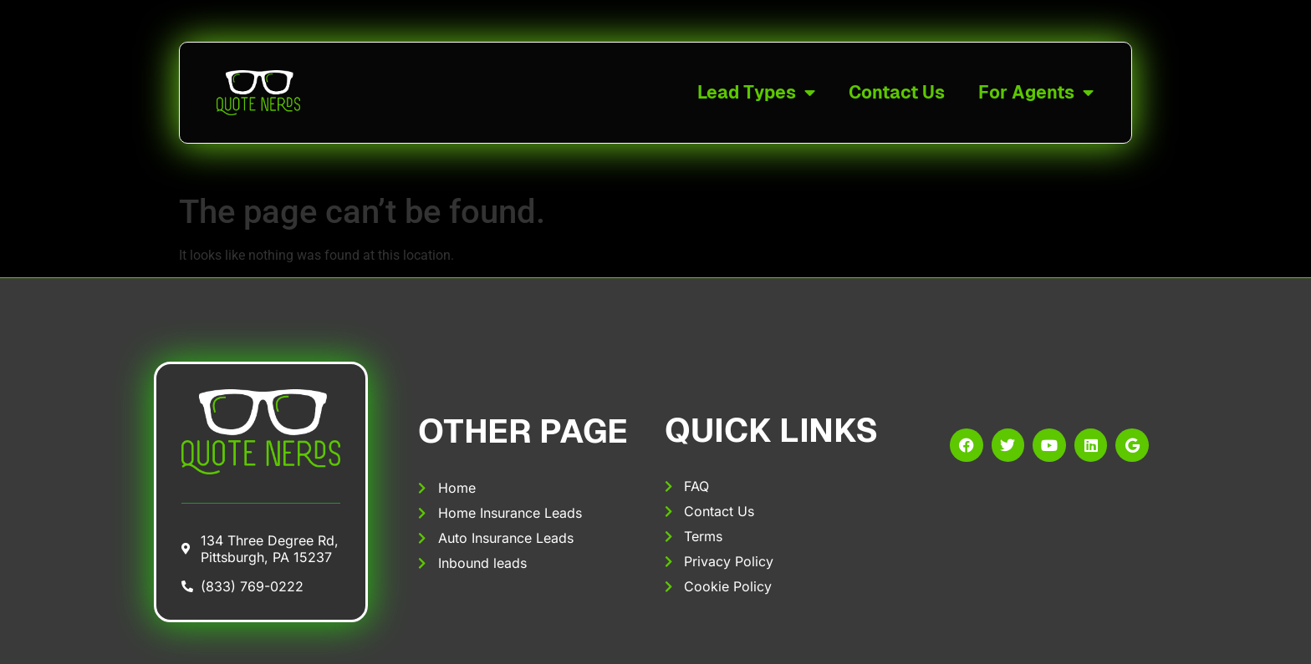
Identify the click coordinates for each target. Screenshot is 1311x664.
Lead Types (756, 93)
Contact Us (897, 92)
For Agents (1036, 93)
